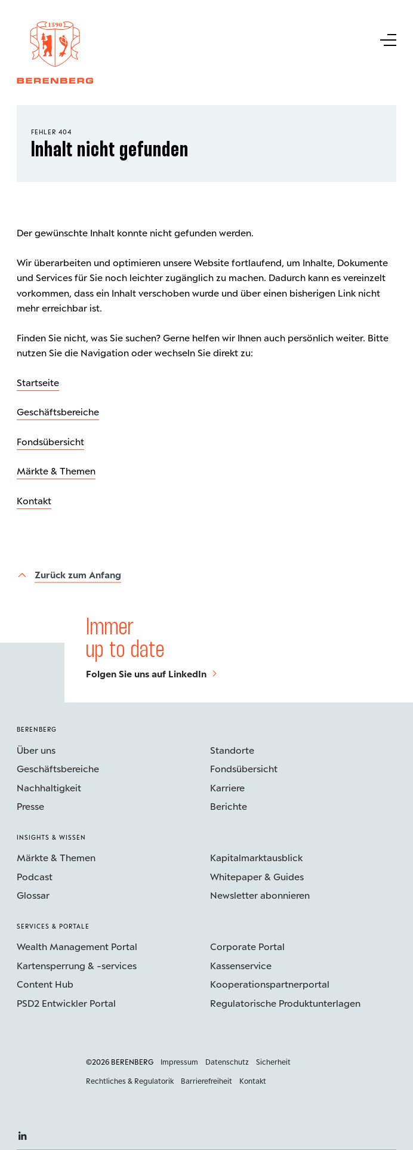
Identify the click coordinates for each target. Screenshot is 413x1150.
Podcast (35, 876)
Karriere (227, 787)
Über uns (36, 750)
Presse (30, 806)
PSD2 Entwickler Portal (66, 1003)
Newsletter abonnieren (260, 895)
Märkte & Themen (56, 470)
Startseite (38, 382)
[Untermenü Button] (387, 39)
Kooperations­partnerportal (269, 983)
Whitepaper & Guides (257, 876)
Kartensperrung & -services (77, 965)
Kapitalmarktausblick (256, 857)
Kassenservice (241, 965)
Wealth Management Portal (77, 946)
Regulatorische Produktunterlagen (285, 1003)
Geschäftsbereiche (58, 411)
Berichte (228, 806)
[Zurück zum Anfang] (69, 575)
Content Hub (45, 983)
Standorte (232, 750)
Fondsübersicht (50, 441)
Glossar (33, 895)
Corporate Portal (247, 946)
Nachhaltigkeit (49, 787)
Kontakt (34, 500)
